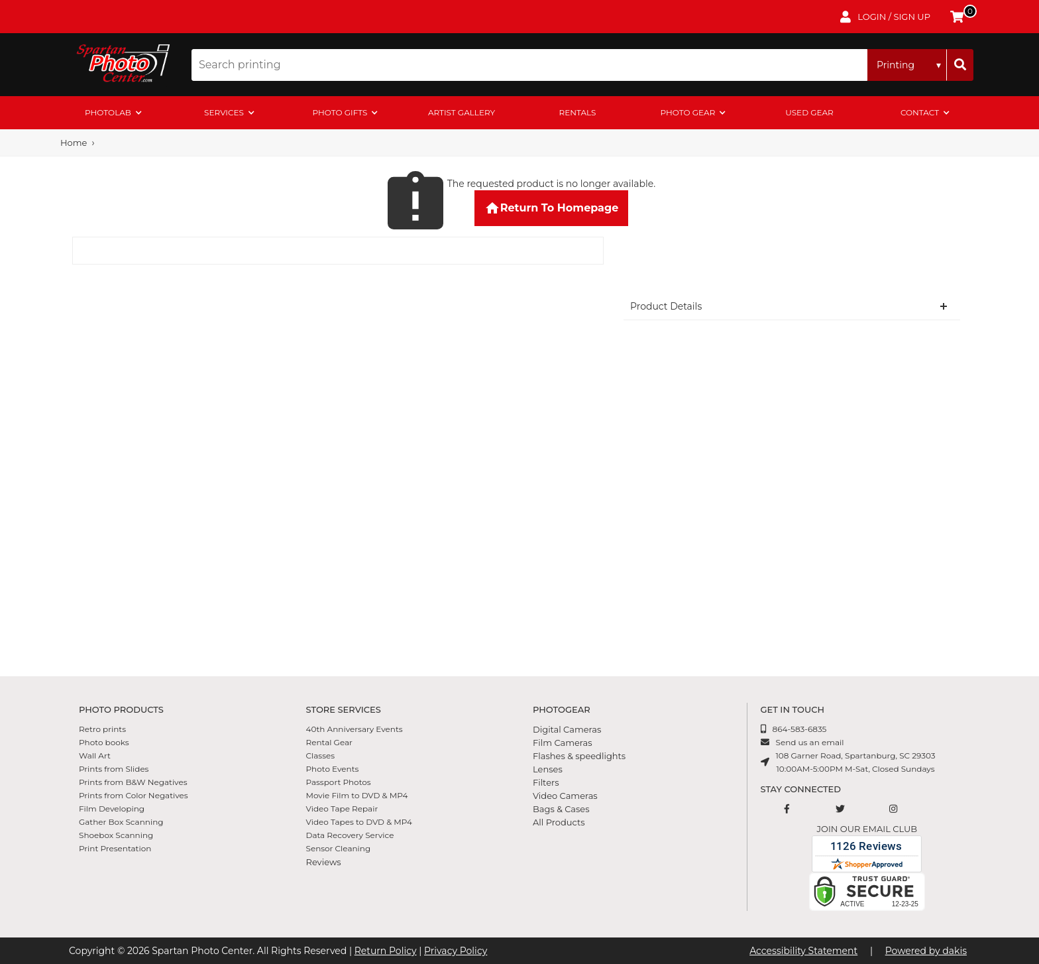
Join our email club (866, 828)
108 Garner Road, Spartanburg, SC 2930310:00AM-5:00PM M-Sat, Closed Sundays (856, 762)
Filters (546, 782)
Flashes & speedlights (579, 756)
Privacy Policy (455, 951)
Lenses (548, 769)
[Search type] (907, 65)
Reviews (323, 862)
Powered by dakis (926, 951)
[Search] (960, 65)
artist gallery (461, 112)
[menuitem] (114, 112)
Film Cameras (562, 742)
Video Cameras (565, 795)
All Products (559, 822)
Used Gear (809, 112)
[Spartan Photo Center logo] (122, 64)
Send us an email (810, 742)
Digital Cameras (567, 729)
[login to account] (885, 16)
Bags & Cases (561, 809)
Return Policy (386, 951)
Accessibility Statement (803, 951)
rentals (577, 112)
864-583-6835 (800, 729)
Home (73, 142)
